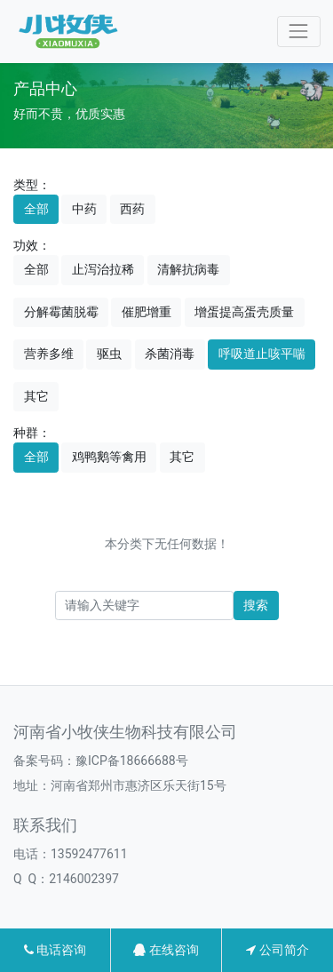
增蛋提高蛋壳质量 (244, 312)
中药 (84, 209)
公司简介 (277, 950)
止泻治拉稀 (103, 269)
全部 (36, 209)
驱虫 (109, 354)
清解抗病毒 (188, 269)
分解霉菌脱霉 (61, 312)
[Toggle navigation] (299, 31)
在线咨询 (165, 950)
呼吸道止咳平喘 (261, 354)
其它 (36, 396)
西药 (132, 209)
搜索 (255, 605)
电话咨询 (55, 950)
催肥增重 (146, 312)
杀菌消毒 (169, 354)
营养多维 (49, 354)
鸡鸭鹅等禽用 (109, 457)
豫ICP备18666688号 (131, 760)
